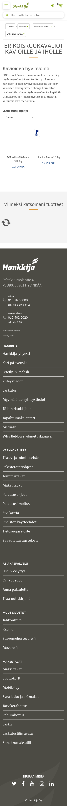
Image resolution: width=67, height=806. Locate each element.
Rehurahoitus (13, 714)
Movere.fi (10, 647)
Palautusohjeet (15, 494)
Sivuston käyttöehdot (19, 521)
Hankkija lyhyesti (16, 353)
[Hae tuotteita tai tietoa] (33, 15)
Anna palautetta (15, 589)
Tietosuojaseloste (16, 531)
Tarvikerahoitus (15, 705)
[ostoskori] (60, 5)
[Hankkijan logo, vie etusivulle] (23, 5)
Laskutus (10, 390)
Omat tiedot (12, 580)
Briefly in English (16, 371)
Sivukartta (11, 512)
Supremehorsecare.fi (19, 638)
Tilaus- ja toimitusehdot (22, 457)
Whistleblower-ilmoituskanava (27, 436)
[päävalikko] (6, 5)
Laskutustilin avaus (18, 733)
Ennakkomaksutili (17, 742)
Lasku (7, 724)
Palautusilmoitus (16, 503)
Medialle (9, 427)
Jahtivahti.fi (12, 620)
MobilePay (11, 687)
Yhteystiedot (13, 381)
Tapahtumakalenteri (19, 417)
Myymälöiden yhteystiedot (24, 399)
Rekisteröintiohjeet (18, 466)
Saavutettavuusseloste (20, 540)
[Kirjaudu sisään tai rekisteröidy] (52, 5)
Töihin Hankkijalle (17, 408)
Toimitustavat (14, 476)
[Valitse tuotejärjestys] (18, 117)
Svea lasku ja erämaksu (21, 696)
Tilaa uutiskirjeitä (17, 598)
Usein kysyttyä (14, 571)
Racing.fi (9, 629)
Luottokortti (12, 678)
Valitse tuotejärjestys (15, 111)
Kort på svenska (15, 362)
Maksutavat (12, 485)
